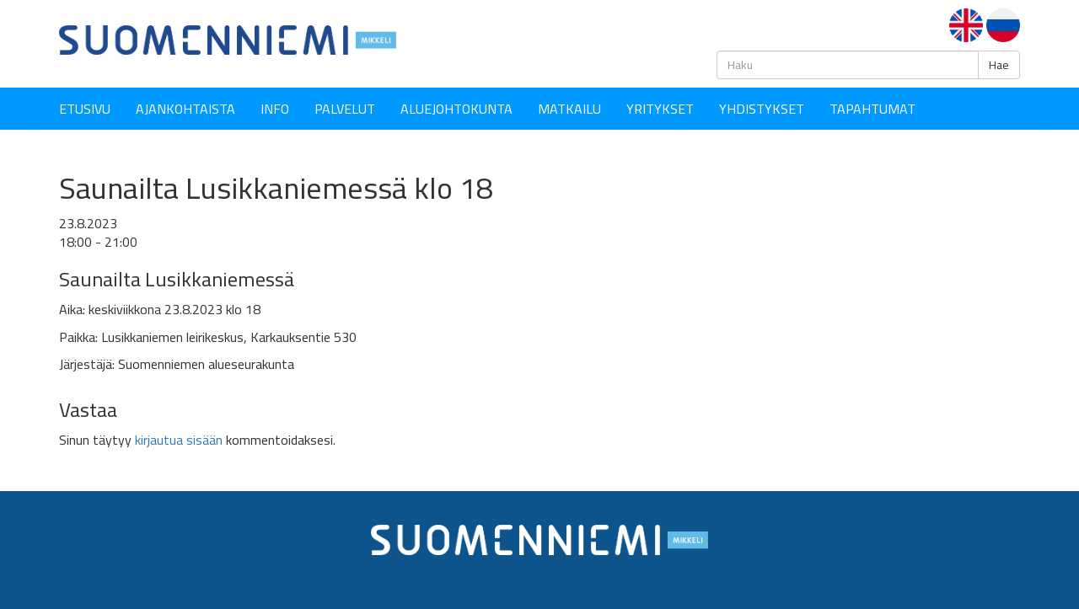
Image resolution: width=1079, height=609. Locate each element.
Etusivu (84, 108)
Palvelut (344, 108)
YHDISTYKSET (761, 108)
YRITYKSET (660, 108)
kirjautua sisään (179, 439)
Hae (999, 65)
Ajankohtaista (185, 108)
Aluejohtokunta (456, 108)
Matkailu (569, 108)
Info (274, 108)
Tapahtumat (872, 108)
